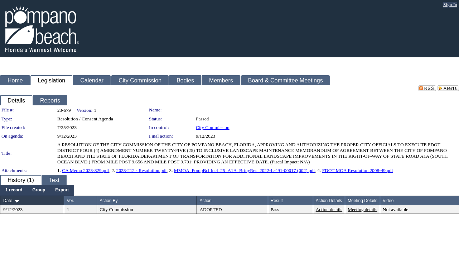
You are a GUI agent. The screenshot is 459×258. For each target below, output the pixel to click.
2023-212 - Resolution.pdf (141, 170)
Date (7, 200)
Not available (395, 209)
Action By (109, 200)
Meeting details (362, 209)
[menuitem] (13, 190)
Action (205, 200)
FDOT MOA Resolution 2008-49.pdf (357, 170)
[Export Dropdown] (62, 190)
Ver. (70, 200)
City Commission (213, 127)
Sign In (450, 4)
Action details (329, 209)
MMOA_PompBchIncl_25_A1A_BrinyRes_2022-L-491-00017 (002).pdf (244, 170)
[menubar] (37, 190)
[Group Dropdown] (38, 190)
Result (277, 200)
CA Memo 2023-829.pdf (85, 170)
